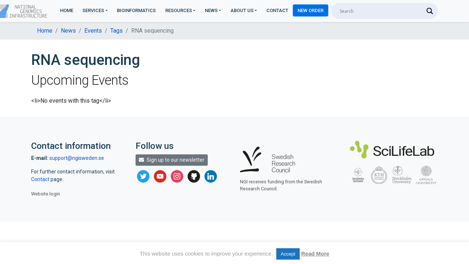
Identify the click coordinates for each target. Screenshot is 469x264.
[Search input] (381, 11)
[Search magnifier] (430, 11)
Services (93, 10)
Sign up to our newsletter (171, 160)
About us (242, 10)
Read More (315, 253)
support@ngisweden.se (76, 158)
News (211, 10)
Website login (45, 194)
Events (93, 30)
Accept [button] (288, 254)
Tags (116, 30)
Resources (178, 10)
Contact (277, 10)
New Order (311, 10)
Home (66, 10)
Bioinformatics (136, 10)
